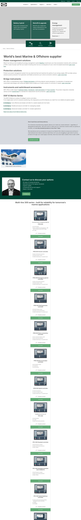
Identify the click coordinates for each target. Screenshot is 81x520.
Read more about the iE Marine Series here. (15, 111)
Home (4, 48)
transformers (15, 91)
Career (68, 1)
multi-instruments (40, 89)
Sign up (78, 1)
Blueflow (42, 63)
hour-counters (51, 89)
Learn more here (62, 74)
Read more (55, 36)
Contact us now (33, 139)
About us (63, 1)
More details (40, 236)
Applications (34, 4)
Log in (73, 1)
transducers (31, 89)
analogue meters (23, 89)
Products (25, 4)
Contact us (76, 4)
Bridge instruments (29, 81)
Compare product (40, 233)
